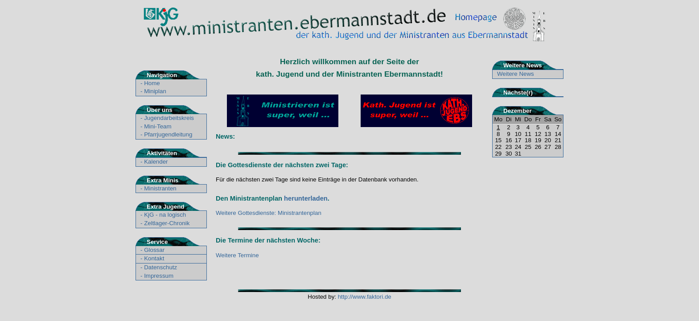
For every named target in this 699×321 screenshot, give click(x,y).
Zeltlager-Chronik (166, 223)
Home (152, 83)
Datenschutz (160, 267)
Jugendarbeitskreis (169, 118)
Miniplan (155, 91)
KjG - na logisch (165, 214)
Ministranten (160, 188)
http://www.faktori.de (364, 296)
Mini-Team (157, 126)
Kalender (156, 161)
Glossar (154, 250)
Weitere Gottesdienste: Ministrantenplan (268, 213)
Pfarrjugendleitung (168, 134)
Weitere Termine (237, 255)
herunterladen (306, 198)
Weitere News (515, 73)
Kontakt (154, 258)
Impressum (158, 275)
